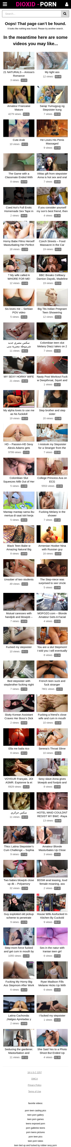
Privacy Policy (35, 1085)
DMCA (34, 1079)
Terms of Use (34, 1091)
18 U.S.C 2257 (34, 1072)
